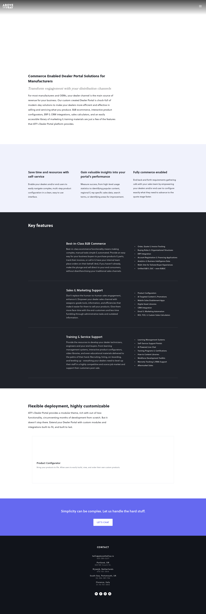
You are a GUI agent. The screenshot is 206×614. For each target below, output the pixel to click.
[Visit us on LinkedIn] (15, 596)
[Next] (176, 459)
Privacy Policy (125, 611)
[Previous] (29, 459)
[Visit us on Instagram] (24, 596)
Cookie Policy (111, 611)
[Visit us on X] (28, 596)
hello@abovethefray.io (24, 559)
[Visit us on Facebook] (19, 596)
